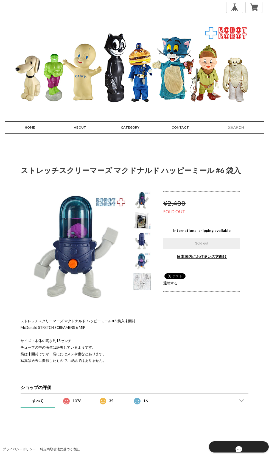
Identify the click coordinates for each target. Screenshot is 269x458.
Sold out (201, 243)
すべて (38, 400)
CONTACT (180, 127)
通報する (170, 283)
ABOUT (80, 127)
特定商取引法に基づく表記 (60, 449)
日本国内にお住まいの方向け (202, 256)
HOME (30, 127)
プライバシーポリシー (19, 449)
